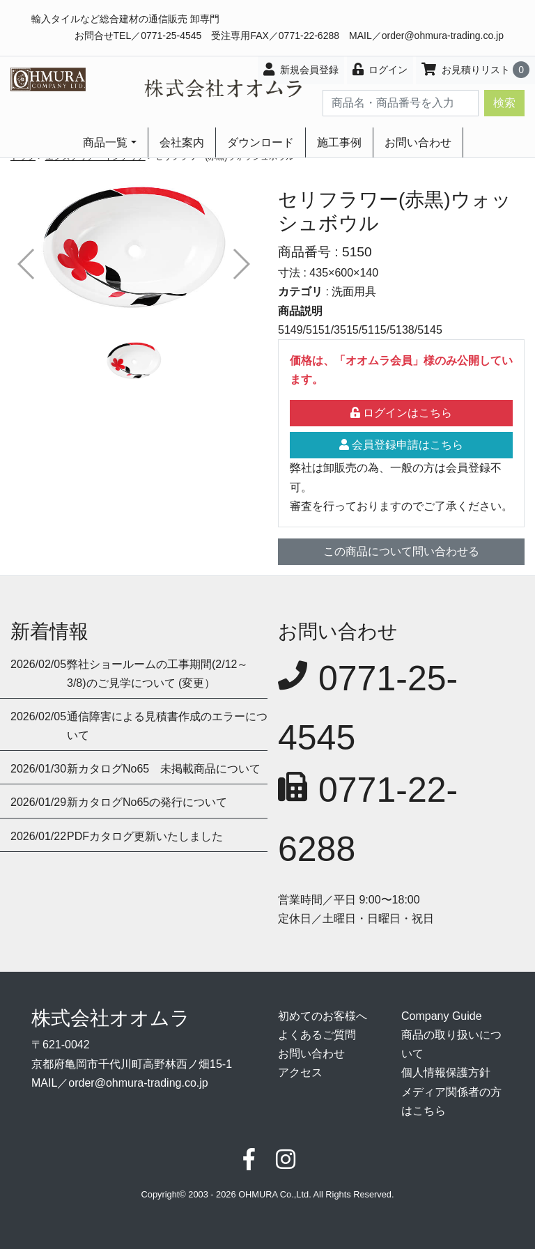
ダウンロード (260, 142)
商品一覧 (105, 142)
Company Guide (441, 1016)
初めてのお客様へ (322, 1016)
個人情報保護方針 (445, 1072)
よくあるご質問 (317, 1035)
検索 (504, 103)
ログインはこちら (401, 413)
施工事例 (339, 142)
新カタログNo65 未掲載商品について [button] (164, 769)
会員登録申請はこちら (401, 445)
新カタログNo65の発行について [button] (147, 802)
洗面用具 (354, 291)
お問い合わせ (418, 142)
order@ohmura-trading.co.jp (443, 35)
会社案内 (182, 142)
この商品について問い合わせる (401, 551)
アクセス (300, 1072)
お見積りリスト (475, 69)
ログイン (380, 69)
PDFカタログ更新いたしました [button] (145, 836)
